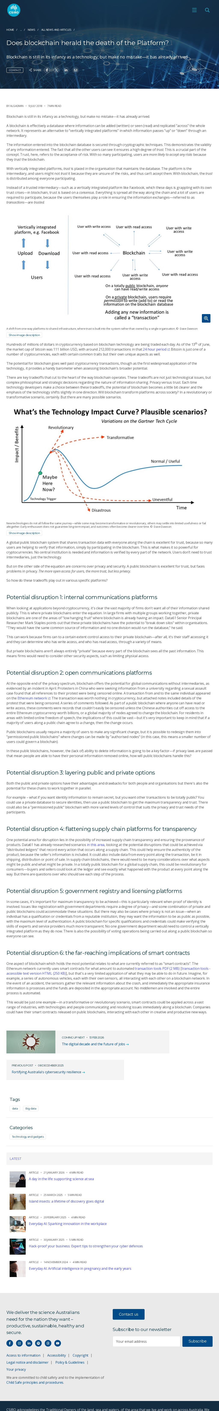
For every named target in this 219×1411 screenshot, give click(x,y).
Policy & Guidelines (69, 1345)
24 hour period (156, 349)
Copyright (80, 1337)
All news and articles (56, 30)
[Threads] (48, 1325)
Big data (30, 1091)
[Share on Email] (75, 70)
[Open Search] (207, 11)
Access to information (23, 1337)
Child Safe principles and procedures (34, 1365)
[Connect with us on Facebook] (9, 1325)
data (15, 1091)
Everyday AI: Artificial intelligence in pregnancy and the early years (80, 1251)
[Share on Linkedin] (66, 70)
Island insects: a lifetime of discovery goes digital (66, 1183)
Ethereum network (34, 698)
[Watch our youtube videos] (57, 1325)
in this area (96, 844)
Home (10, 30)
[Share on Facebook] (47, 70)
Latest (15, 1141)
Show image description (24, 335)
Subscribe (197, 1323)
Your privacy (16, 1352)
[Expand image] (109, 267)
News (31, 30)
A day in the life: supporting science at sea (61, 1161)
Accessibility (56, 1337)
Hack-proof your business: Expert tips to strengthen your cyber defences (86, 1228)
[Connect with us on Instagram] (19, 1325)
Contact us (128, 1297)
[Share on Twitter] (56, 70)
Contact (15, 70)
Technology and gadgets (28, 1119)
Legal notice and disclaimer (27, 1345)
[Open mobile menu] (194, 11)
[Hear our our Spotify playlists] (38, 1325)
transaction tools (157, 968)
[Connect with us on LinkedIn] (29, 1325)
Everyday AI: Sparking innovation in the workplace (68, 1206)
